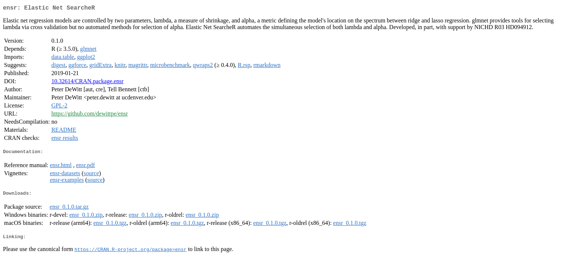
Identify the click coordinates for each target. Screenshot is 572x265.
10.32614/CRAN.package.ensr (87, 83)
